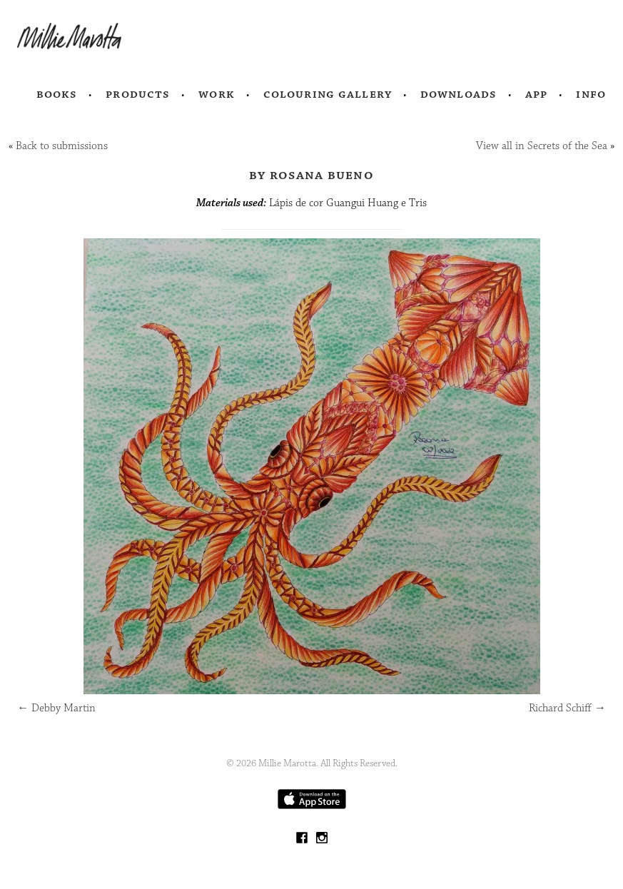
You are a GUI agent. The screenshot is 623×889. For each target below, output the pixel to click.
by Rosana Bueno (311, 174)
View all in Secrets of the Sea (541, 146)
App (536, 94)
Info (591, 94)
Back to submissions (62, 146)
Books (57, 94)
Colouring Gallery (327, 94)
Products (138, 94)
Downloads (458, 94)
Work (216, 94)
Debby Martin (56, 708)
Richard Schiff (567, 708)
